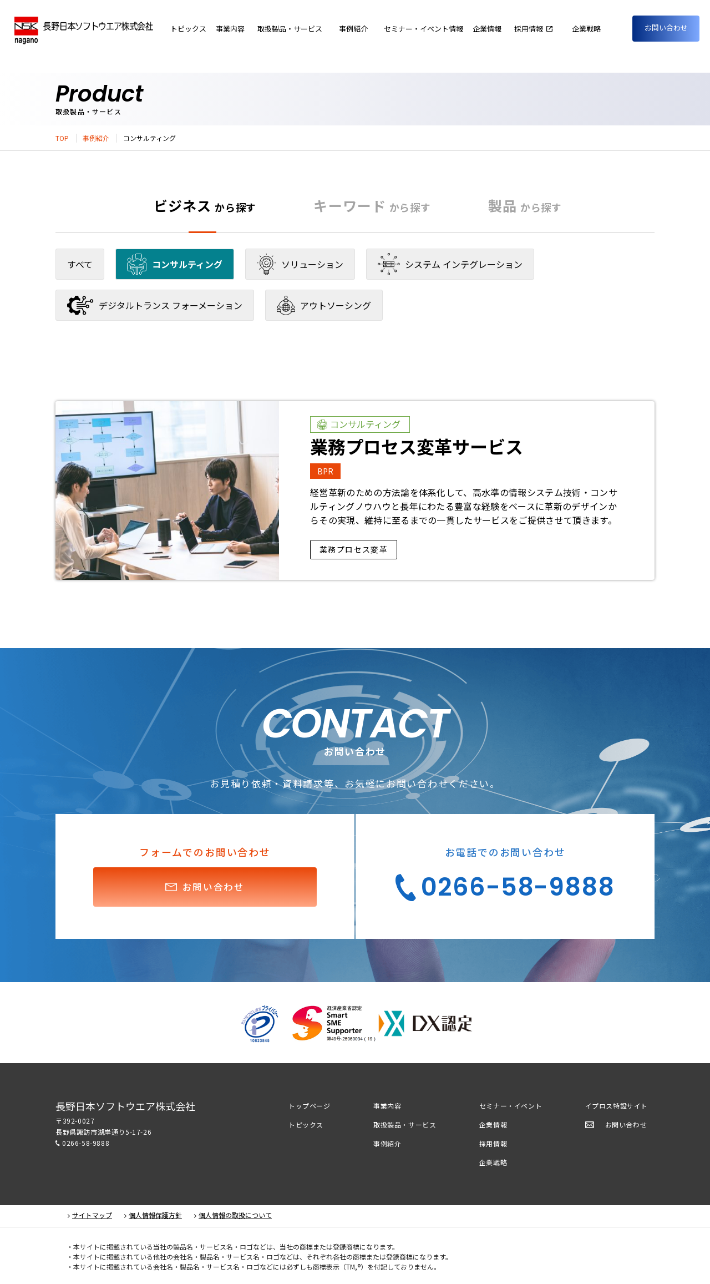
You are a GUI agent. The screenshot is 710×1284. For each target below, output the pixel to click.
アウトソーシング (324, 305)
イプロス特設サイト (616, 1105)
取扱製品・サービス (404, 1124)
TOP (62, 138)
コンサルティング (174, 264)
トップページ (309, 1105)
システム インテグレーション (450, 264)
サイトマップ (92, 1215)
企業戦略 (493, 1162)
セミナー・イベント (510, 1105)
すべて (80, 264)
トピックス (305, 1124)
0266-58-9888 (85, 1142)
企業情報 (505, 28)
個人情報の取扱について (235, 1215)
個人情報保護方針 (155, 1215)
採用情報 (493, 1143)
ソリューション (300, 264)
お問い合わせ (666, 27)
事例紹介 (96, 138)
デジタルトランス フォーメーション (154, 305)
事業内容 (281, 28)
